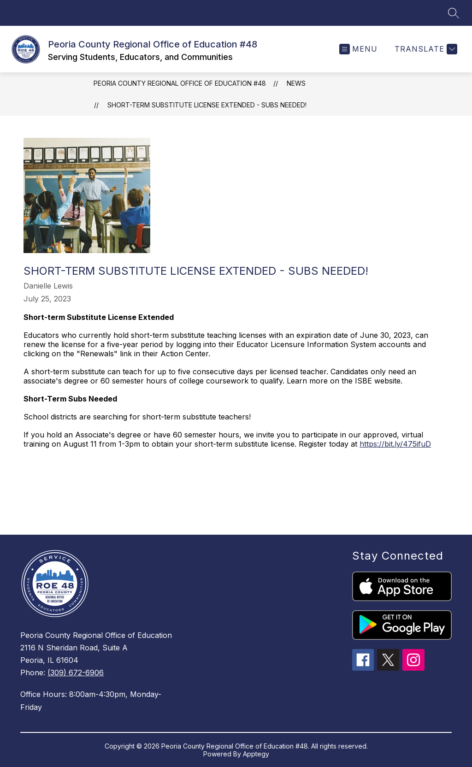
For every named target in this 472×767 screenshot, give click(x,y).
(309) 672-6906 (75, 672)
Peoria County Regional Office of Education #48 (180, 83)
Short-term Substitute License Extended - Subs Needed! (207, 105)
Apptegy (256, 754)
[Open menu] (358, 49)
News (296, 83)
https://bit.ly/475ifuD (395, 443)
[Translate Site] (424, 49)
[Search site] (453, 12)
